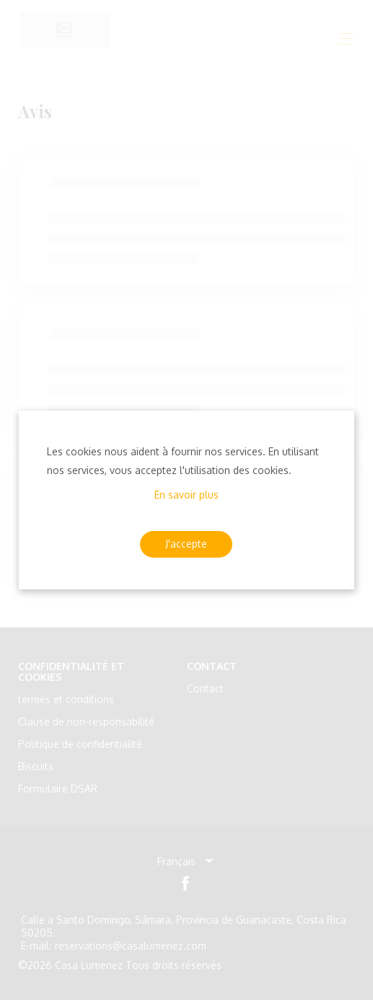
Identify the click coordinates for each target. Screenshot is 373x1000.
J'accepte (186, 543)
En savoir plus (186, 494)
